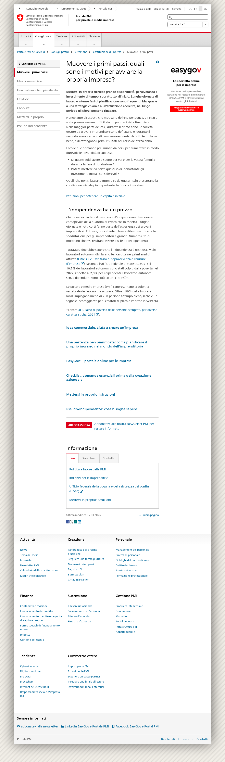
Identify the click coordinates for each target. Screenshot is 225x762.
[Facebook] (68, 521)
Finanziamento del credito (36, 611)
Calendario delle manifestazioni (39, 570)
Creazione (81, 51)
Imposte (25, 634)
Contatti (202, 739)
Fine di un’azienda (79, 621)
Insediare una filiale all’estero (86, 681)
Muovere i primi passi (81, 564)
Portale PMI (103, 8)
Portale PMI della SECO (31, 51)
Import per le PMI (78, 666)
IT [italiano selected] (200, 8)
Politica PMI (78, 36)
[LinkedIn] (79, 521)
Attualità (26, 36)
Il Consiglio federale (34, 8)
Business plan (76, 574)
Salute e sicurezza (126, 570)
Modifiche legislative (33, 575)
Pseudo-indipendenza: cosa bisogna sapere (101, 409)
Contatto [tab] (109, 458)
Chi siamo (94, 36)
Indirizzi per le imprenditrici (89, 478)
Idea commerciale (29, 81)
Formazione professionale (132, 575)
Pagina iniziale (143, 9)
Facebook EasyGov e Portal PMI (137, 726)
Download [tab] (89, 458)
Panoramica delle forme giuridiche (82, 551)
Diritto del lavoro (126, 565)
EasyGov (22, 99)
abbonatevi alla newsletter (39, 726)
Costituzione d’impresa (107, 51)
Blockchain (27, 681)
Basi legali (168, 739)
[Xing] (76, 521)
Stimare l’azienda (78, 616)
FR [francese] (195, 8)
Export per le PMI (78, 671)
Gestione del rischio (32, 639)
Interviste (26, 560)
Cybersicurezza (29, 666)
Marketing (122, 616)
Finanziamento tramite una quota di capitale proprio (41, 618)
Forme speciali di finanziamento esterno (40, 627)
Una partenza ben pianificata (37, 90)
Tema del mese (29, 555)
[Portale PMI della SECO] (75, 20)
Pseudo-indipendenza (32, 126)
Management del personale (132, 549)
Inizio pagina (150, 515)
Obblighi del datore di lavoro (133, 560)
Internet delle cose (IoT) (34, 686)
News (23, 549)
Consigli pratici (44, 38)
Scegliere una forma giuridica (86, 558)
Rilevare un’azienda (80, 606)
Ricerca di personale (128, 555)
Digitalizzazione (30, 671)
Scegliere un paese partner (84, 676)
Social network (125, 621)
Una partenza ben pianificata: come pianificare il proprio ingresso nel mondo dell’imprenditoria (106, 344)
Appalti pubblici (126, 631)
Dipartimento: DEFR (71, 8)
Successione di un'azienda (84, 611)
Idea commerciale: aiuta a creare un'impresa (102, 328)
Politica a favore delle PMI (87, 469)
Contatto (177, 9)
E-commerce (123, 611)
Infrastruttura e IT (126, 626)
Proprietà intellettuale (129, 606)
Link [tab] (72, 458)
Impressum (185, 739)
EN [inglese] (205, 8)
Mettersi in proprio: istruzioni (90, 394)
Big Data (25, 676)
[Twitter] (72, 521)
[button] (171, 17)
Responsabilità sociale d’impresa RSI (40, 694)
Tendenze (61, 36)
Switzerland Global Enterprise (86, 686)
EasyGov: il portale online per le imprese (99, 361)
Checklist (23, 108)
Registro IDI (75, 569)
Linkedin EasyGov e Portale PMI (87, 726)
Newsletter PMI (29, 565)
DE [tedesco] (190, 8)
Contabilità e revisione (34, 606)
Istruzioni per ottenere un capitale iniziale (95, 196)
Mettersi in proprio (30, 117)
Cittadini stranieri (78, 579)
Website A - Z (188, 24)
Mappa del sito (161, 9)
